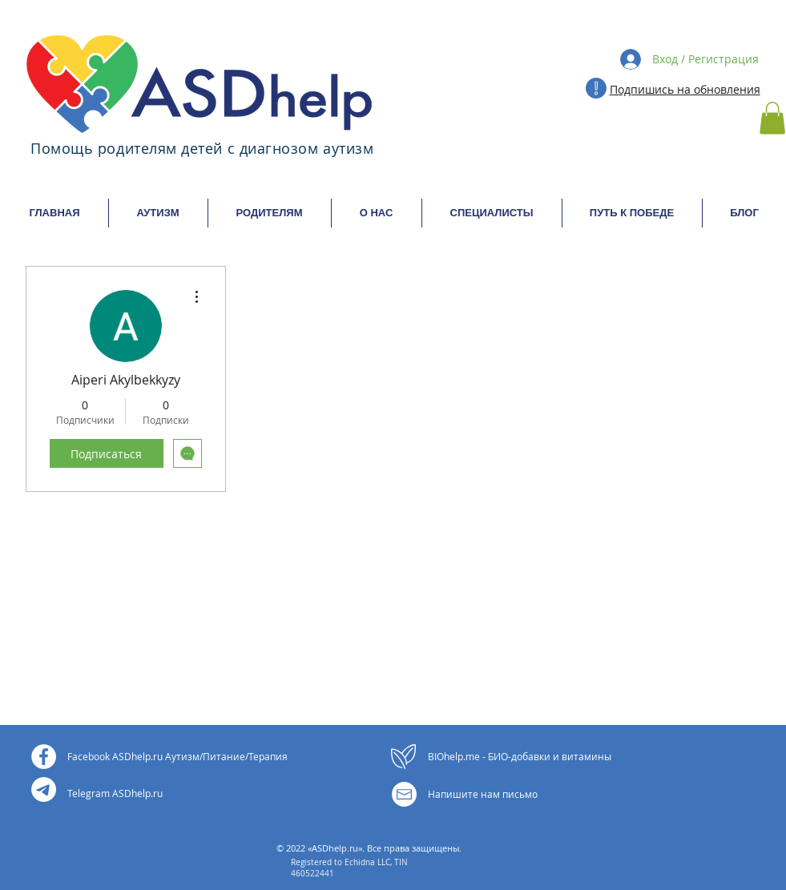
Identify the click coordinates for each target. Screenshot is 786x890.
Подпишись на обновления (685, 89)
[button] (772, 118)
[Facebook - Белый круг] (43, 756)
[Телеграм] (43, 789)
